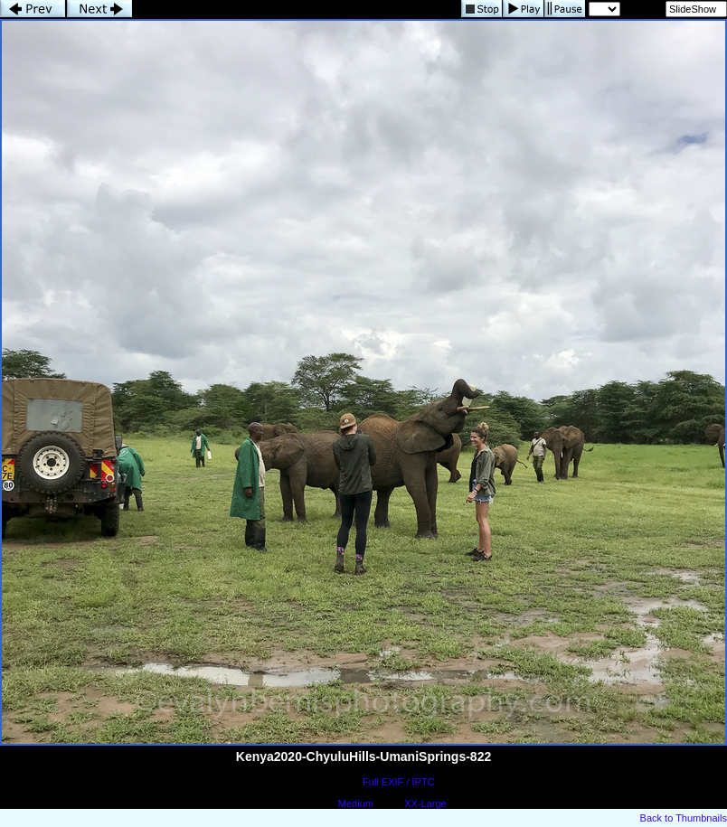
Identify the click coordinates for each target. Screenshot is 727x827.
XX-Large (425, 803)
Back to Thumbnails (683, 818)
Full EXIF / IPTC (398, 781)
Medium (355, 803)
